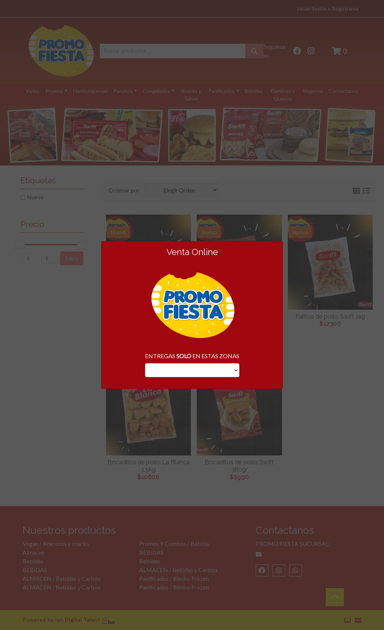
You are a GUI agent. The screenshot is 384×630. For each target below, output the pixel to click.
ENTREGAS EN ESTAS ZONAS (192, 355)
